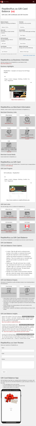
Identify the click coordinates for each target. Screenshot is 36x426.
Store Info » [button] (4, 35)
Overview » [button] (22, 27)
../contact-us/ (9, 136)
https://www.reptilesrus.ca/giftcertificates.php (11, 322)
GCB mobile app (9, 165)
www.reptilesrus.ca (9, 123)
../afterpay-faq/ (27, 123)
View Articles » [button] (23, 43)
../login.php (9, 151)
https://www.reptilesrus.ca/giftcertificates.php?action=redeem (16, 331)
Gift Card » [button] (4, 43)
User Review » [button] (5, 51)
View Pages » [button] (23, 35)
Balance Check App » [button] (24, 51)
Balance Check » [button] (5, 27)
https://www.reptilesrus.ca (6, 63)
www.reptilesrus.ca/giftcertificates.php (9, 217)
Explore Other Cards (27, 230)
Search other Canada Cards (29, 55)
